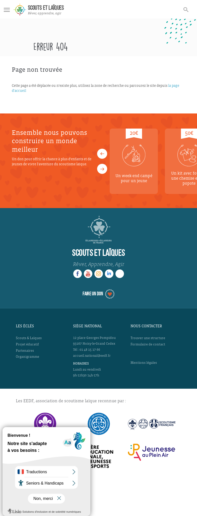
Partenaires (25, 350)
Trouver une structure (147, 338)
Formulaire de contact (147, 344)
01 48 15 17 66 (90, 349)
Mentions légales (143, 363)
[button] (102, 154)
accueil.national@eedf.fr (92, 356)
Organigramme (27, 357)
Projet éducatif (27, 344)
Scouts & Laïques (29, 338)
